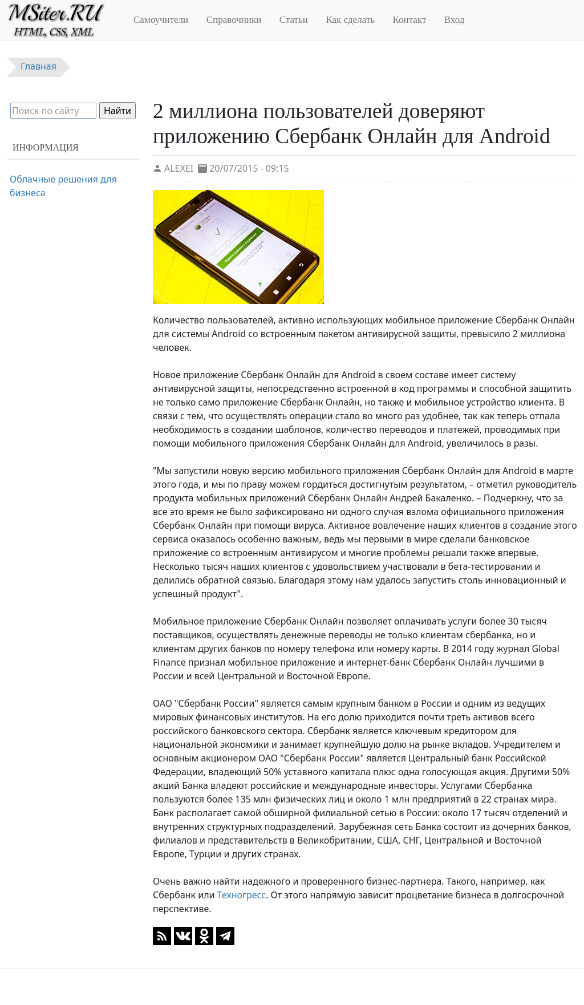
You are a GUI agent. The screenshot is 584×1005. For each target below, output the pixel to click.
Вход (454, 19)
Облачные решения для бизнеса (63, 186)
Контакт (410, 19)
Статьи (293, 19)
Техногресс (241, 895)
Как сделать (350, 19)
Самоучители (160, 19)
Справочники (234, 19)
